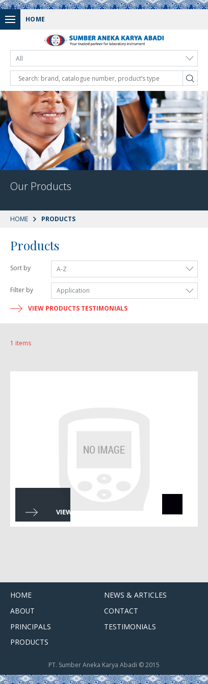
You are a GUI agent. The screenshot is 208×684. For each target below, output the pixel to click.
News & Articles (135, 595)
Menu (12, 19)
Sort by (20, 268)
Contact (121, 611)
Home (19, 219)
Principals (30, 626)
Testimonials (130, 626)
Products (29, 642)
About (22, 611)
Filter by (21, 290)
